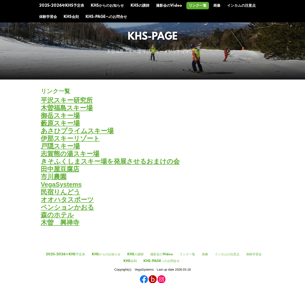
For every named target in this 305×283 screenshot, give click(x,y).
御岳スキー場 (60, 115)
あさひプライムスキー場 (77, 130)
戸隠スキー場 (60, 146)
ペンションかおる (67, 207)
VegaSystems (61, 184)
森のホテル (57, 215)
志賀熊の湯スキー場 (70, 153)
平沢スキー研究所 (67, 100)
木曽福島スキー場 (67, 108)
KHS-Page (153, 37)
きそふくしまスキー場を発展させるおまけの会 (110, 161)
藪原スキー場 (60, 123)
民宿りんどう (60, 192)
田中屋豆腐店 (60, 169)
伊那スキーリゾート (70, 138)
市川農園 (53, 176)
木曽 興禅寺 (60, 222)
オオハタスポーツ (67, 199)
